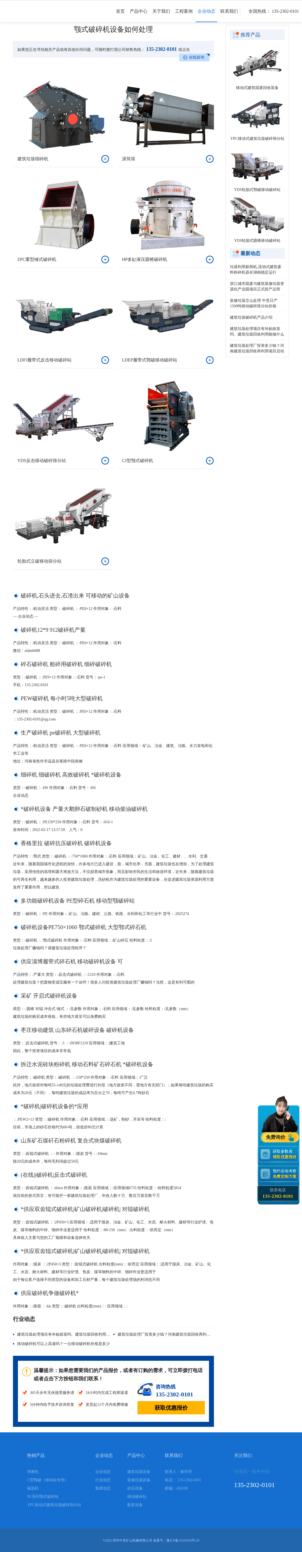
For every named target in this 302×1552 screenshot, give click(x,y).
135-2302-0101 (161, 49)
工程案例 (184, 15)
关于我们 (161, 15)
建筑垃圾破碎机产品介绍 (251, 317)
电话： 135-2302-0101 (183, 1480)
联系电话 (277, 1193)
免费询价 (276, 1137)
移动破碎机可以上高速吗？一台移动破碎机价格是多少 (63, 1344)
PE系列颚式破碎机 (43, 1497)
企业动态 (206, 15)
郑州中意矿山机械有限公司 (132, 1540)
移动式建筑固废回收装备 (257, 88)
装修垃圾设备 (138, 1480)
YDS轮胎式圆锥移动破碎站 (257, 240)
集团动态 (103, 1488)
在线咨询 (196, 57)
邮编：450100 (176, 1488)
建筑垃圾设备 (138, 1472)
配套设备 (135, 1505)
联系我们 (229, 15)
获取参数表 (285, 1154)
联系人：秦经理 (178, 1472)
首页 (120, 15)
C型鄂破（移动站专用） (47, 1480)
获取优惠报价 (171, 1408)
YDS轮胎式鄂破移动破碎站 (257, 190)
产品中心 (138, 15)
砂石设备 (135, 1488)
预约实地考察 (285, 1174)
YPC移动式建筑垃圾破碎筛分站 (257, 139)
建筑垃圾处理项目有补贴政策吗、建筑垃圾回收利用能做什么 (69, 1334)
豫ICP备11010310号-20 (182, 1540)
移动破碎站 (137, 1497)
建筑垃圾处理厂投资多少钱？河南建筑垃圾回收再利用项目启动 (172, 1334)
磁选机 (33, 1488)
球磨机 (33, 1472)
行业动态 (103, 1480)
